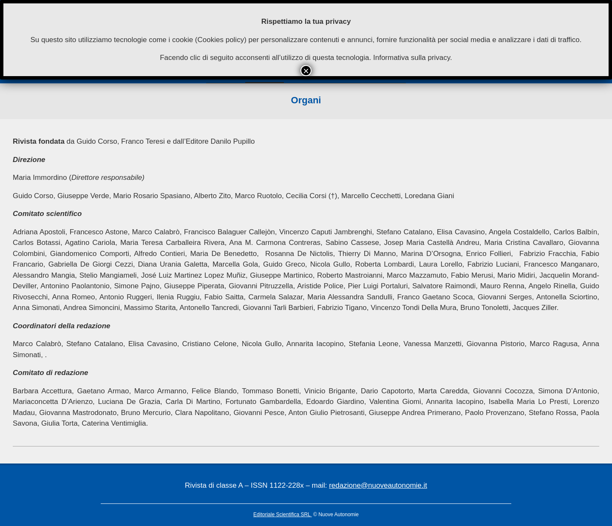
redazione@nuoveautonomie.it (378, 485)
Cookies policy (221, 40)
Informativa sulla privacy (411, 58)
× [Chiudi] (306, 70)
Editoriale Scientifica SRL (282, 514)
